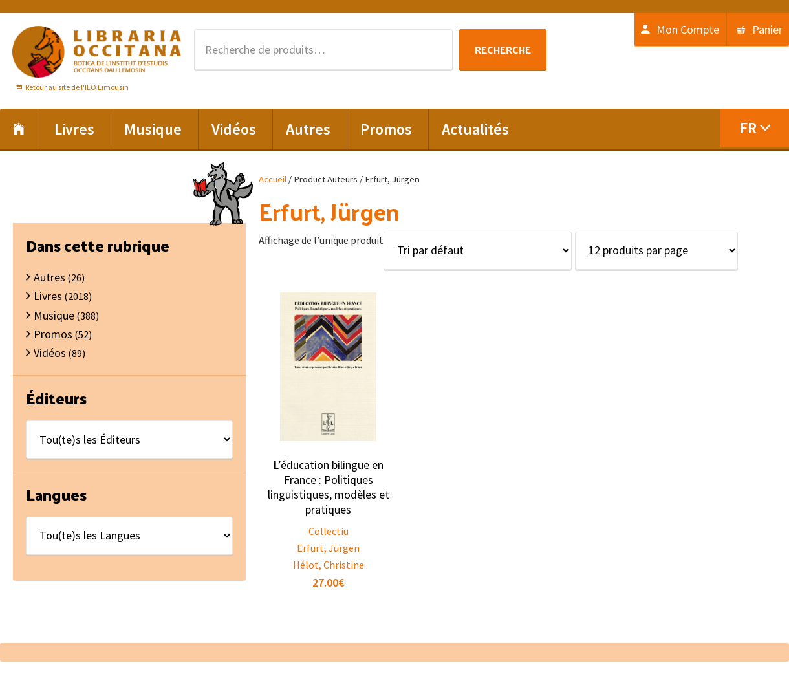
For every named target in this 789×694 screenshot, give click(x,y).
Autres (49, 277)
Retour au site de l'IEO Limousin (77, 87)
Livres (48, 295)
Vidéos (50, 352)
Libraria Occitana (97, 52)
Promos (53, 334)
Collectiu (328, 531)
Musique (54, 315)
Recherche (503, 49)
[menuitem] (754, 128)
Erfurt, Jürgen (328, 547)
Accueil (272, 179)
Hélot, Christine (328, 564)
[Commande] (478, 251)
